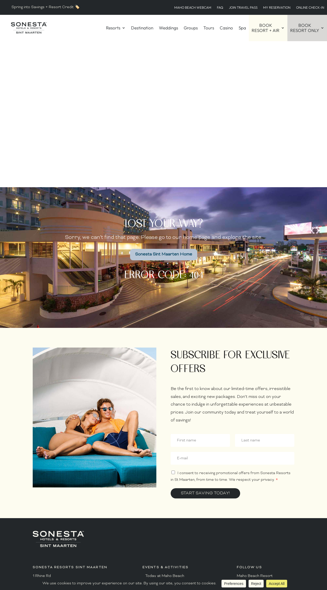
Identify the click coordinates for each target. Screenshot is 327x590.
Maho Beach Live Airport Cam (172, 560)
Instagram (245, 449)
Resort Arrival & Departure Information (180, 506)
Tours (208, 27)
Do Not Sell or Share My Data (261, 546)
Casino (226, 27)
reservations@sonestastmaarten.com (67, 493)
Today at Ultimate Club (165, 437)
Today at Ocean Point (164, 445)
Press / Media (158, 544)
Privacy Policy (252, 529)
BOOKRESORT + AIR (265, 28)
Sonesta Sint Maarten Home (163, 108)
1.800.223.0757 (47, 477)
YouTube (244, 510)
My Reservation (276, 7)
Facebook (246, 442)
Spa (242, 27)
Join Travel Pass (243, 7)
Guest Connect (158, 529)
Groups (191, 27)
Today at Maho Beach (164, 430)
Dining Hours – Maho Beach (169, 464)
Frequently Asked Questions (170, 498)
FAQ (220, 7)
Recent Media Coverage (167, 552)
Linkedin (244, 502)
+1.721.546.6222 (48, 485)
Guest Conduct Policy (164, 514)
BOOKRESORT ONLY (304, 28)
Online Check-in (310, 7)
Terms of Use (252, 536)
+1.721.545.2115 (47, 457)
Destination (142, 27)
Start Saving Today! (205, 347)
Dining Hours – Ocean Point (169, 479)
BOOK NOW (265, 562)
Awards (152, 537)
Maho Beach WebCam (192, 7)
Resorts (113, 27)
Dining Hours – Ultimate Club (170, 472)
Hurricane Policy (160, 521)
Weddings (168, 27)
